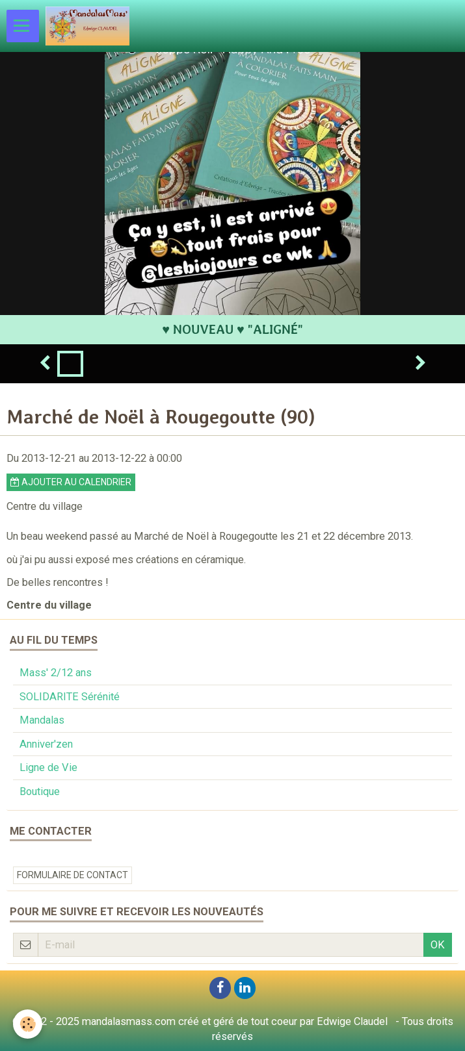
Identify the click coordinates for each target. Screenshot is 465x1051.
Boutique (40, 791)
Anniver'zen (46, 744)
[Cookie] (27, 1024)
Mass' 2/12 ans (56, 672)
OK (438, 945)
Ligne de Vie (48, 767)
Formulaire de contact (72, 875)
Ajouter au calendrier (70, 482)
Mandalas (42, 720)
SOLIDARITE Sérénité (70, 696)
